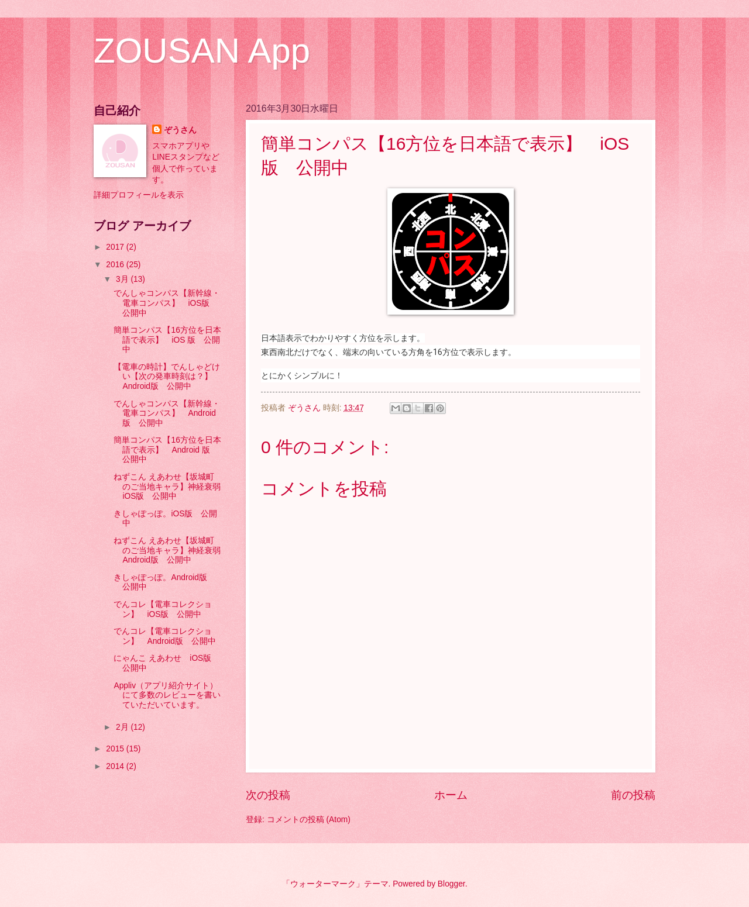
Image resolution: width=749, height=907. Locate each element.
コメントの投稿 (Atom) (309, 819)
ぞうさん (180, 130)
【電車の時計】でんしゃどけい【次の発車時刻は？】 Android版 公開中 (167, 377)
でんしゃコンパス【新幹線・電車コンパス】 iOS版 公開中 (167, 303)
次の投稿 (268, 795)
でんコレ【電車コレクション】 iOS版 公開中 (163, 609)
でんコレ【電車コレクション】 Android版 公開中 (165, 636)
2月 (123, 727)
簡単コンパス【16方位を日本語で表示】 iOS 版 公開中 (167, 340)
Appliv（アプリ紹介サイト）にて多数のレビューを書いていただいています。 (167, 695)
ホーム (451, 795)
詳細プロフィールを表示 (139, 195)
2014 (116, 766)
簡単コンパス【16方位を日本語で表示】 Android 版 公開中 (167, 450)
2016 (116, 264)
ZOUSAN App (202, 50)
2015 (116, 748)
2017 (116, 247)
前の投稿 (633, 795)
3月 (123, 279)
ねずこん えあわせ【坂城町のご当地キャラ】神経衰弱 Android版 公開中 (171, 550)
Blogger (451, 884)
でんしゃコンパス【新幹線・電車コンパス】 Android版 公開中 (167, 413)
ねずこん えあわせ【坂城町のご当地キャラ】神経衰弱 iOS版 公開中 (171, 487)
